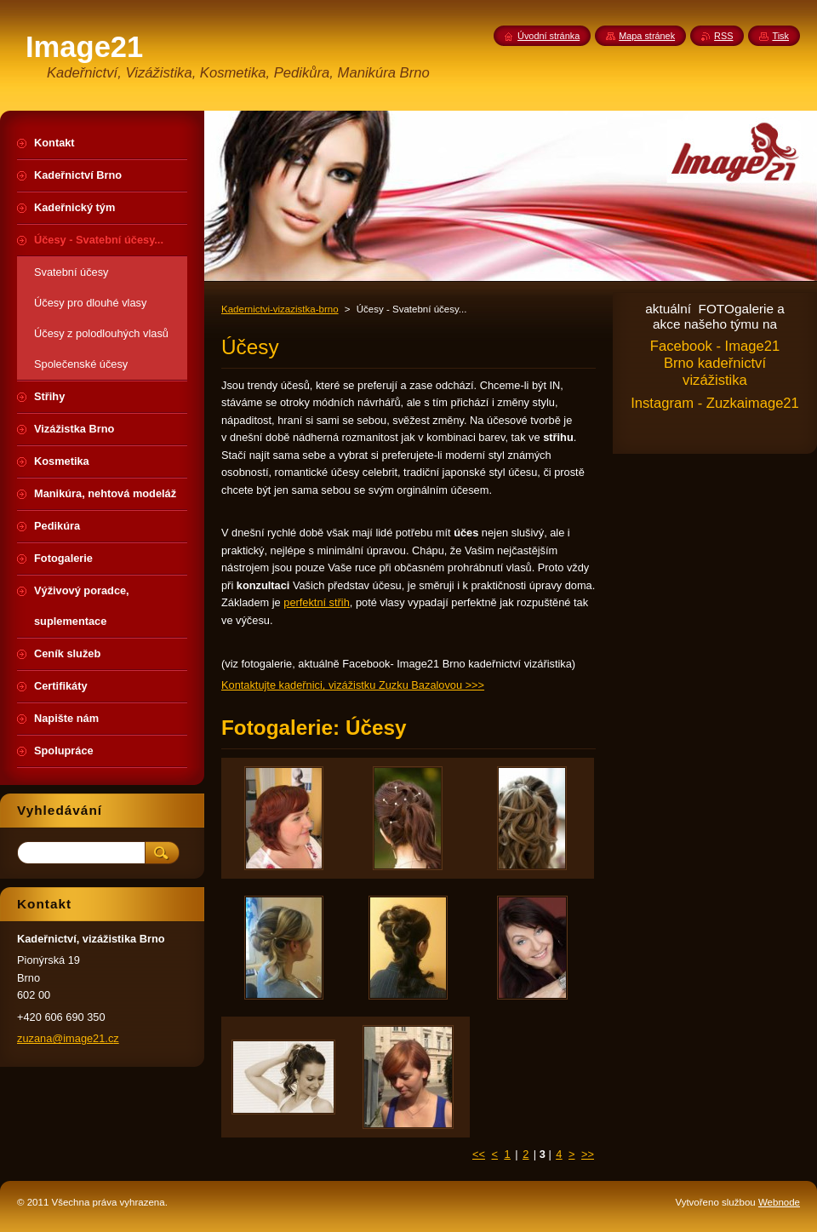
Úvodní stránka (548, 36)
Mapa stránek (647, 36)
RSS (723, 36)
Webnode (779, 1202)
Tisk (780, 36)
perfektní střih (316, 602)
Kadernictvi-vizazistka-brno (280, 309)
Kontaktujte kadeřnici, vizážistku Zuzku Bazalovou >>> (352, 685)
